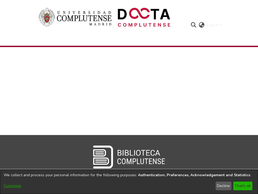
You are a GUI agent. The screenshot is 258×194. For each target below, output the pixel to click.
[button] (193, 25)
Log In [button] (213, 25)
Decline (223, 185)
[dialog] (129, 182)
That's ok (243, 185)
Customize (12, 185)
